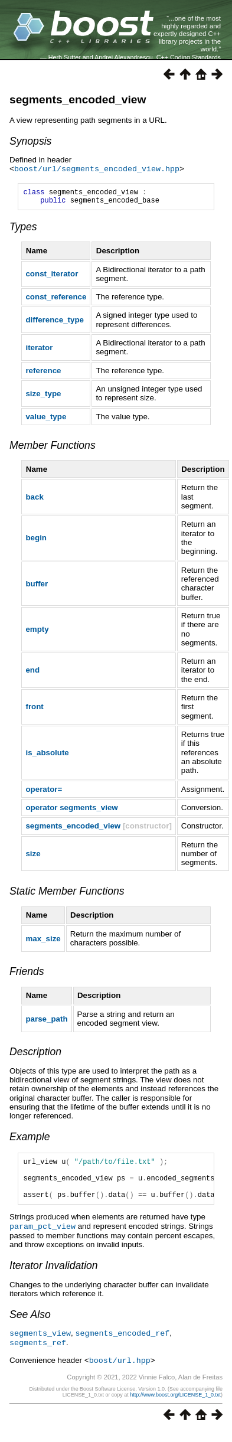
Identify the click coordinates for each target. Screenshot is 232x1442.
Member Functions (52, 449)
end (32, 673)
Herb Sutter (64, 57)
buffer (36, 587)
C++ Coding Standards (188, 57)
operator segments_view (71, 811)
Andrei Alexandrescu (123, 57)
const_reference (55, 300)
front (34, 710)
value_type (45, 420)
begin (36, 541)
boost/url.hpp (120, 1370)
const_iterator (51, 277)
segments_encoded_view (77, 99)
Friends (26, 975)
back (34, 500)
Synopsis (30, 141)
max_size (42, 942)
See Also (30, 1326)
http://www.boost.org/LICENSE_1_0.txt (175, 1405)
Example (29, 1140)
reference (43, 374)
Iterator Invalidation (53, 1277)
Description (35, 1055)
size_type (43, 397)
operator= (43, 792)
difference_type (54, 323)
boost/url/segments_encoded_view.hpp (96, 169)
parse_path (46, 1022)
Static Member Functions (67, 895)
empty (36, 632)
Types (23, 230)
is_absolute (46, 756)
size (32, 857)
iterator (39, 351)
